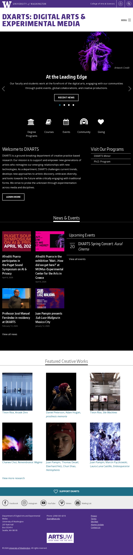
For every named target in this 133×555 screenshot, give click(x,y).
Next (130, 88)
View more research (13, 478)
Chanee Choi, (22, 462)
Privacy (94, 516)
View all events (77, 259)
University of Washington (19, 548)
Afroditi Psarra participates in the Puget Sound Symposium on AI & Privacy (14, 264)
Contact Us (95, 527)
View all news (9, 334)
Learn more (13, 197)
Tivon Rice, (15, 412)
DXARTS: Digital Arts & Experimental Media (44, 20)
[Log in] (121, 4)
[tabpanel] (66, 70)
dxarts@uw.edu (53, 518)
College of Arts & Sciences (102, 3)
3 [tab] (68, 105)
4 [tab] (73, 105)
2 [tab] (64, 105)
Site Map (94, 521)
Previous (3, 88)
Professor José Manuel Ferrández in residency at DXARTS (16, 317)
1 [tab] (59, 105)
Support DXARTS (66, 491)
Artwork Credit (121, 67)
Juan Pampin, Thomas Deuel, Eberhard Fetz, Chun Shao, (62, 466)
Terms (93, 518)
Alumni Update (97, 524)
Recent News (66, 97)
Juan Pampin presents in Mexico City (48, 317)
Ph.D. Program (102, 161)
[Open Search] (129, 4)
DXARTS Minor (102, 156)
